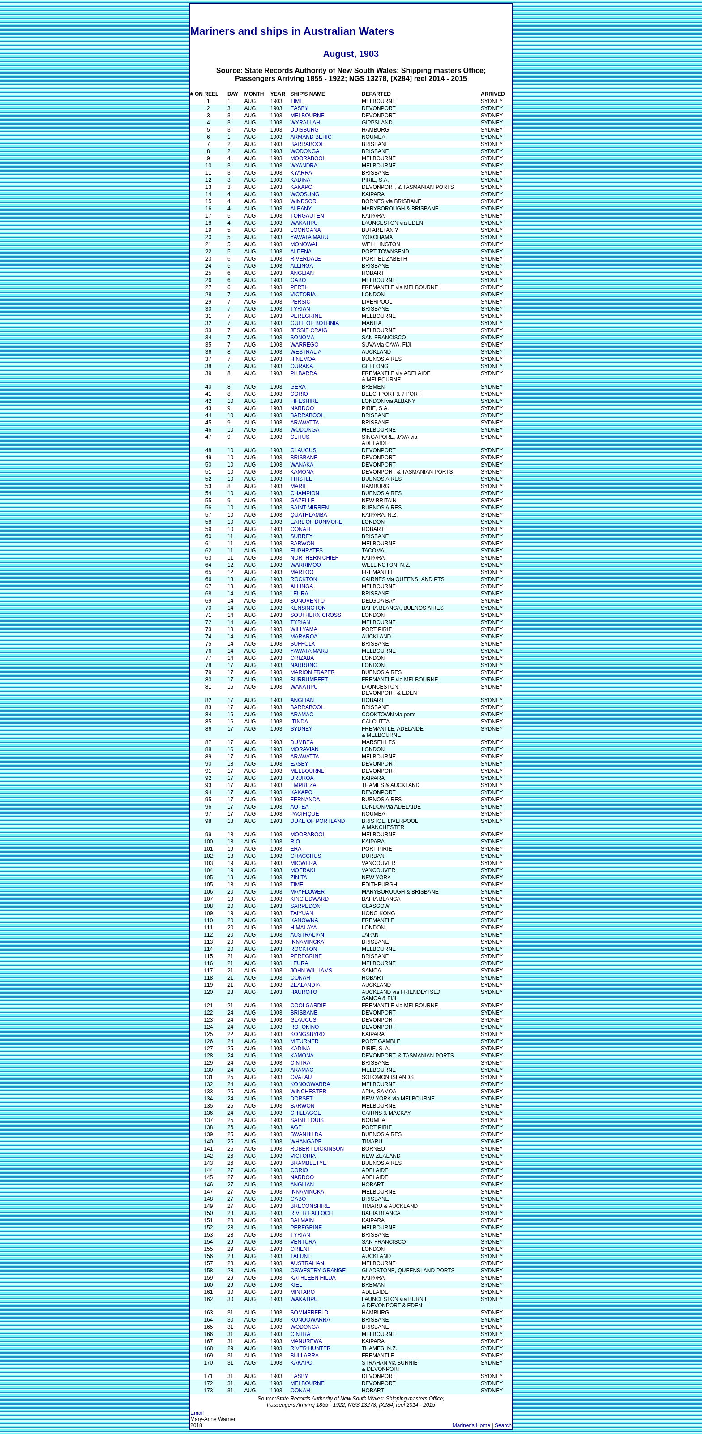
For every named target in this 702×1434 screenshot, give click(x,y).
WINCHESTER (309, 1091)
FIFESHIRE (305, 401)
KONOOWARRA (310, 1084)
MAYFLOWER (308, 892)
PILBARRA (304, 373)
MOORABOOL (308, 158)
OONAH (300, 529)
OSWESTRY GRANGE (318, 1270)
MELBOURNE (308, 115)
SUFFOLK (303, 644)
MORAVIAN (305, 749)
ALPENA (301, 251)
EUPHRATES (307, 551)
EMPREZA (304, 785)
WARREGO (305, 345)
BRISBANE (304, 457)
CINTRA (301, 1063)
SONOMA (302, 337)
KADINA (301, 180)
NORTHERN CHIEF (314, 558)
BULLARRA (305, 1356)
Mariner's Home (471, 1425)
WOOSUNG (305, 194)
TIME (297, 101)
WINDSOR (304, 201)
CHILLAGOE (306, 1113)
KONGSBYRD (308, 1034)
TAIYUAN (302, 913)
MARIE (299, 486)
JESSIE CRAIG (309, 330)
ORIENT (301, 1249)
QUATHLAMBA (309, 515)
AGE (296, 1127)
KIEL (296, 1285)
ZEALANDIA (306, 985)
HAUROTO (304, 992)
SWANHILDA (306, 1134)
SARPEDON (306, 906)
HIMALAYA (304, 928)
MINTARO (303, 1292)
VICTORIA (303, 294)
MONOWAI (304, 244)
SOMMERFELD (310, 1313)
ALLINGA (302, 266)
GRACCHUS (306, 856)
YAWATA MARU (310, 237)
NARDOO (302, 408)
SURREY (302, 536)
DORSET (302, 1099)
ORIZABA (302, 658)
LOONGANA (306, 230)
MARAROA (304, 637)
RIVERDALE (306, 259)
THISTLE (301, 479)
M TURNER (305, 1041)
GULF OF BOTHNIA (315, 323)
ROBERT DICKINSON (317, 1149)
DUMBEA (302, 742)
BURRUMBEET (309, 679)
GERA (298, 387)
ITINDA (299, 722)
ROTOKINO (305, 1027)
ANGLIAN (302, 273)
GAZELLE (303, 500)
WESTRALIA (306, 352)
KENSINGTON (308, 608)
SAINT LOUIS (307, 1120)
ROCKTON (304, 579)
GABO (298, 280)
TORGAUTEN (307, 216)
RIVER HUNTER (311, 1348)
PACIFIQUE (305, 814)
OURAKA (302, 366)
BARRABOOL (307, 144)
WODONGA (305, 151)
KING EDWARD (310, 899)
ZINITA (299, 877)
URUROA (302, 778)
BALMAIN (302, 1220)
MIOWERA (304, 863)
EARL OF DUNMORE (316, 522)
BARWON (303, 543)
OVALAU (301, 1077)
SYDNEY (301, 729)
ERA (296, 849)
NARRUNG (304, 665)
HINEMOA (303, 359)
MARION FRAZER (313, 672)
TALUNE (301, 1256)
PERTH (299, 287)
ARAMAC (302, 714)
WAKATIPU (304, 223)
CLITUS (300, 437)
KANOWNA (304, 920)
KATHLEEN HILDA (313, 1278)
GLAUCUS (304, 450)
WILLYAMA (304, 629)
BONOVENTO (308, 601)
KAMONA (302, 472)
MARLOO (302, 572)
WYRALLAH (305, 123)
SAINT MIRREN (310, 508)
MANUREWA (306, 1341)
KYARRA (301, 173)
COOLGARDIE (308, 1005)
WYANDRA (304, 166)
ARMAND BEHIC (311, 137)
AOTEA (300, 807)
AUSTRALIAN (307, 935)
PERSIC (301, 302)
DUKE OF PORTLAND (318, 821)
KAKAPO (301, 187)
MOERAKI (303, 870)
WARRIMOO (306, 565)
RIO (295, 842)
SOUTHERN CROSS (316, 615)
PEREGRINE (306, 316)
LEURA (299, 594)
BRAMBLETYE (309, 1163)
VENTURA (303, 1242)
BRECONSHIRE (310, 1206)
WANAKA (302, 465)
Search (503, 1425)
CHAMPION (305, 493)
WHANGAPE (306, 1142)
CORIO (299, 394)
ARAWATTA (305, 422)
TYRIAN (300, 309)
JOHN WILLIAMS (311, 970)
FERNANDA (305, 799)
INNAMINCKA (307, 942)
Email (197, 1413)
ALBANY (301, 208)
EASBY (299, 108)
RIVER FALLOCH (312, 1213)
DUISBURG (305, 130)
